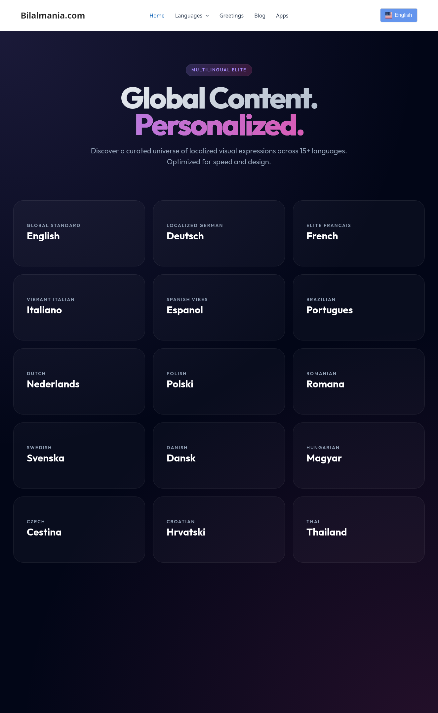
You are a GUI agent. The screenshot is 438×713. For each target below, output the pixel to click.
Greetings (231, 15)
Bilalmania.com (53, 15)
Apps (282, 15)
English (398, 15)
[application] (205, 15)
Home (157, 15)
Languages (192, 15)
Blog (259, 15)
